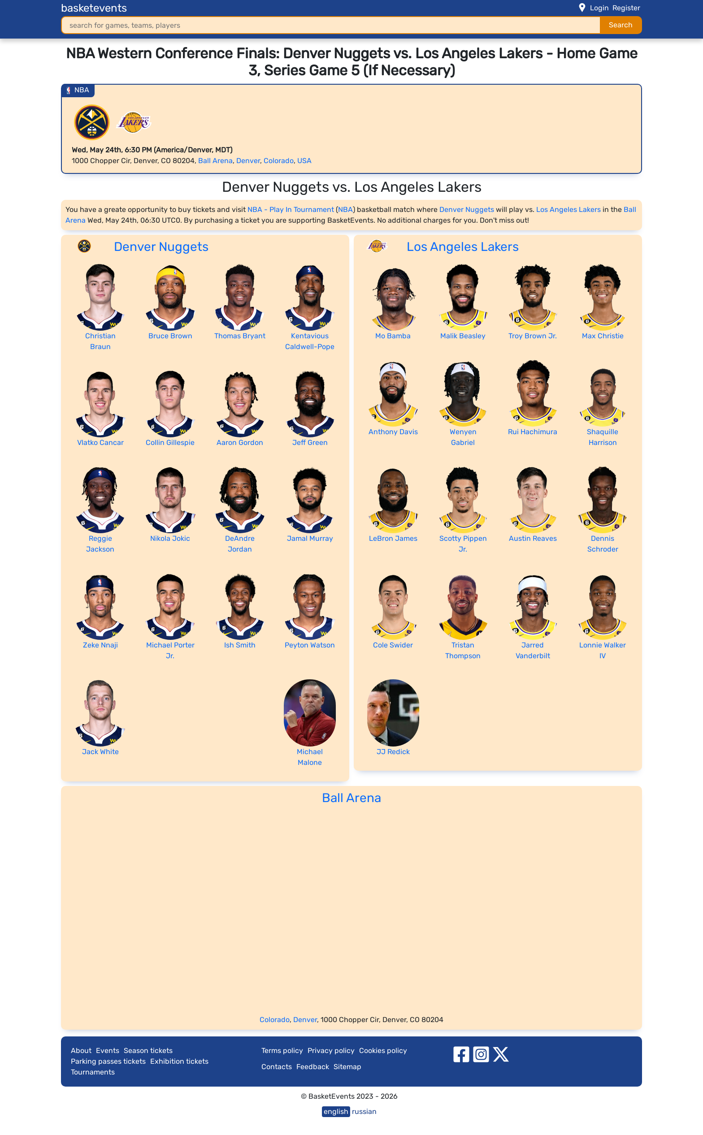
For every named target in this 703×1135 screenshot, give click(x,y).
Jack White (100, 751)
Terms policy (282, 1050)
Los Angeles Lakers (568, 209)
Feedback (312, 1066)
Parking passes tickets (108, 1061)
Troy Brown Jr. (532, 336)
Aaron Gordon (240, 442)
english (336, 1111)
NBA (345, 209)
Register (626, 8)
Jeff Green (310, 442)
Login (599, 8)
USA (304, 160)
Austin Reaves (533, 538)
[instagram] (481, 1054)
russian (364, 1111)
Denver (248, 160)
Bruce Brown (170, 336)
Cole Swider (393, 645)
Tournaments (93, 1072)
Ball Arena (215, 160)
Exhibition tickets (179, 1061)
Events (107, 1050)
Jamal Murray (310, 538)
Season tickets (148, 1050)
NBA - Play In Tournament (290, 209)
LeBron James (393, 538)
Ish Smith (240, 645)
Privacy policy (331, 1050)
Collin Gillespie (170, 442)
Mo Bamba (393, 336)
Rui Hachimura (532, 431)
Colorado (279, 160)
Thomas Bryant (239, 336)
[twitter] (501, 1054)
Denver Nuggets (466, 209)
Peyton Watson (310, 645)
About (81, 1050)
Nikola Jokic (170, 538)
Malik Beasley (463, 336)
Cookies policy (383, 1050)
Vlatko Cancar (100, 442)
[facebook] (461, 1054)
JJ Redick (393, 751)
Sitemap (347, 1066)
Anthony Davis (393, 431)
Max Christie (603, 336)
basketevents (94, 8)
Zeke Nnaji (100, 645)
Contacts (276, 1066)
